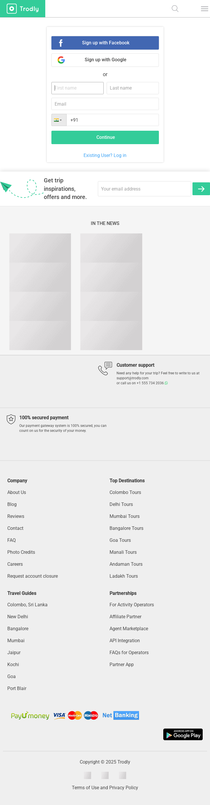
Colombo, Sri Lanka (27, 604)
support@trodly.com (133, 378)
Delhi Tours (121, 504)
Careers (15, 564)
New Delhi (17, 616)
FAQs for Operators (129, 652)
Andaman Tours (126, 564)
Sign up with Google (105, 59)
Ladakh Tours (124, 576)
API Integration (125, 640)
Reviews (15, 516)
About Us (16, 492)
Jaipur (13, 652)
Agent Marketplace (129, 628)
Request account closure (32, 576)
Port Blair (16, 688)
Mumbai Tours (125, 516)
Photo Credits (21, 552)
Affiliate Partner (125, 616)
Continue (105, 137)
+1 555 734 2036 (152, 383)
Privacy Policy (123, 787)
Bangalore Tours (126, 528)
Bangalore (17, 628)
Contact (15, 528)
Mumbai (16, 640)
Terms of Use (85, 787)
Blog (12, 504)
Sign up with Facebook (105, 43)
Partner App (122, 664)
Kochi (13, 664)
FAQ (11, 540)
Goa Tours (120, 540)
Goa (11, 676)
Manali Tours (123, 552)
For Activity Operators (132, 604)
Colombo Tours (125, 492)
